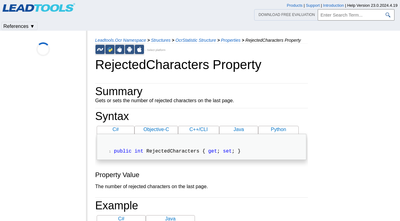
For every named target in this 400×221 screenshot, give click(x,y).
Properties (231, 40)
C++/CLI (198, 129)
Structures (161, 40)
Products (294, 5)
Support (313, 5)
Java (239, 129)
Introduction (333, 5)
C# (115, 129)
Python (278, 129)
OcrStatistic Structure (196, 40)
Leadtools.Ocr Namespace (120, 40)
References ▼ (19, 26)
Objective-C (156, 129)
